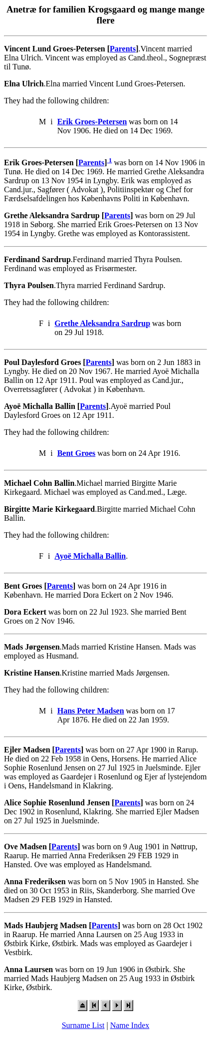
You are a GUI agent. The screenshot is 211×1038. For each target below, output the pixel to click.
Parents (123, 48)
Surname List (83, 1025)
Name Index (130, 1025)
